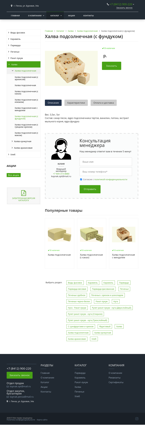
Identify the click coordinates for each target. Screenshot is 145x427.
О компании (34, 15)
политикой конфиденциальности (110, 179)
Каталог (55, 15)
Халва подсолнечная (25, 70)
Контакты (88, 15)
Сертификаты (116, 382)
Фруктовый (104, 326)
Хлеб (12, 154)
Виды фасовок (17, 32)
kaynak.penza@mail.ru (22, 396)
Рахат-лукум (16, 58)
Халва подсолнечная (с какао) (26, 92)
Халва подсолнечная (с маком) (26, 133)
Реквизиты (115, 377)
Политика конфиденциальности (21, 419)
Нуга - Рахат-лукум (77, 307)
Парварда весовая (77, 289)
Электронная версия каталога (23, 199)
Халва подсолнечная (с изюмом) (26, 100)
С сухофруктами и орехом (80, 326)
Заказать (111, 65)
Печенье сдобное (76, 295)
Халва (14, 64)
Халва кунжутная (22, 141)
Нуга (115, 301)
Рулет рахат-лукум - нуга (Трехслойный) (87, 320)
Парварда (15, 45)
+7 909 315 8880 (61, 173)
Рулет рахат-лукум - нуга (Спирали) (85, 314)
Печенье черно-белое (79, 301)
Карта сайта (42, 419)
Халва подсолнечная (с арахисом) (26, 78)
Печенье (14, 51)
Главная (15, 15)
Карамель (15, 39)
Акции (71, 15)
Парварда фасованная (103, 289)
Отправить (90, 189)
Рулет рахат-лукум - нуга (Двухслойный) (111, 307)
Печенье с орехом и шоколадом (107, 295)
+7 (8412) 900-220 (121, 4)
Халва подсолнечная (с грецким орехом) (26, 125)
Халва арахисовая (23, 147)
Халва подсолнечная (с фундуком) (26, 117)
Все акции (13, 175)
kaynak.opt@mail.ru (61, 176)
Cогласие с (105, 179)
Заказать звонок (124, 7)
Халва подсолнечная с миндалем (26, 109)
